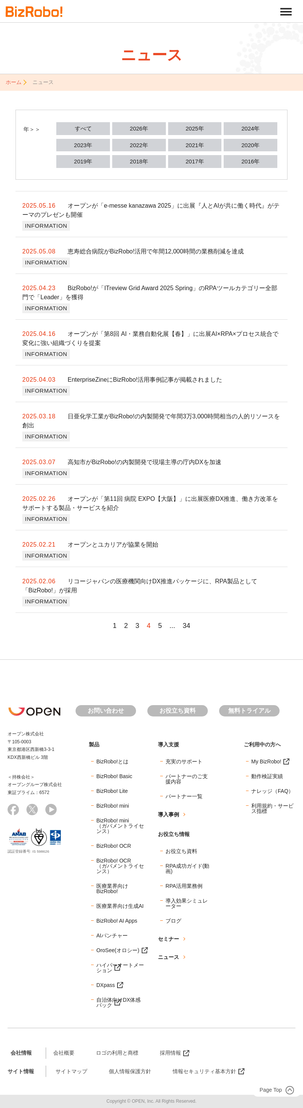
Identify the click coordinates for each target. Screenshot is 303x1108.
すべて (83, 128)
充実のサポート (184, 761)
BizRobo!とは (112, 761)
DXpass (105, 985)
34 (186, 625)
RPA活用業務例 (184, 886)
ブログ (173, 921)
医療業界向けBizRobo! (112, 888)
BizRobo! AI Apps (116, 921)
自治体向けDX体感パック (118, 1002)
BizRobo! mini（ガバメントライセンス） (120, 825)
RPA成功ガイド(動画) (187, 868)
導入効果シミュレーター (186, 903)
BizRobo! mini (112, 806)
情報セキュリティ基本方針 (204, 1071)
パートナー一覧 (184, 796)
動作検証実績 (267, 776)
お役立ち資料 (177, 710)
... (172, 625)
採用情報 (170, 1053)
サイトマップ (71, 1071)
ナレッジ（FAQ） (272, 791)
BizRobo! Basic (114, 776)
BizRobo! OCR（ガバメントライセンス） (120, 866)
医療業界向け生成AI (120, 906)
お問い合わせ (106, 710)
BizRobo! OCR (113, 846)
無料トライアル (249, 710)
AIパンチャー (112, 935)
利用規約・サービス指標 (272, 808)
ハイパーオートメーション (120, 967)
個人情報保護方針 (130, 1071)
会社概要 (63, 1053)
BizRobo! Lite (112, 791)
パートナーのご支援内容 (186, 779)
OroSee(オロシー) (117, 950)
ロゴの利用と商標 (117, 1053)
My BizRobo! (266, 761)
